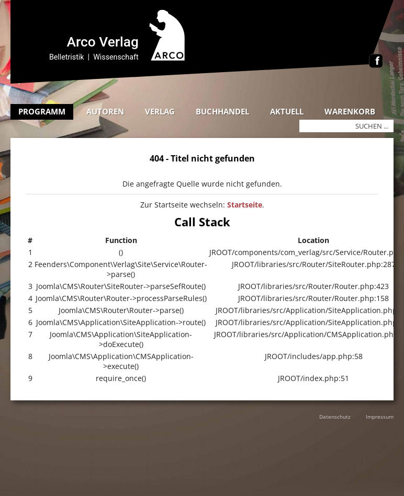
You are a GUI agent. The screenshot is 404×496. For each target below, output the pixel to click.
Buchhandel (222, 111)
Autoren (105, 111)
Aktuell (287, 111)
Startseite (244, 205)
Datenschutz (335, 416)
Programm (41, 111)
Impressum (380, 416)
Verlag (160, 111)
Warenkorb (349, 111)
